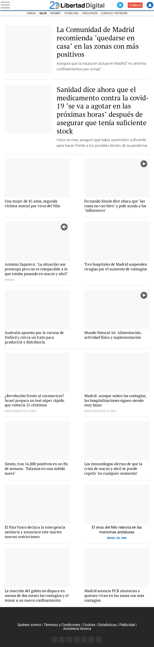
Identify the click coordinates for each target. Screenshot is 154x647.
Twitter (62, 639)
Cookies (89, 624)
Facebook (54, 639)
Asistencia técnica (77, 628)
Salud (43, 13)
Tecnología (71, 13)
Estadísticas (107, 624)
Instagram (69, 639)
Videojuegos (90, 13)
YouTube (77, 639)
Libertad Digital (77, 5)
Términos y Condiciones (62, 624)
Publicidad (127, 624)
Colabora (135, 5)
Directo (120, 5)
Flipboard (84, 639)
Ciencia (31, 13)
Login (150, 5)
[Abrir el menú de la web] (23, 5)
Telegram (91, 639)
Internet (55, 13)
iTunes (99, 639)
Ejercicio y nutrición (114, 13)
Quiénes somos (29, 624)
